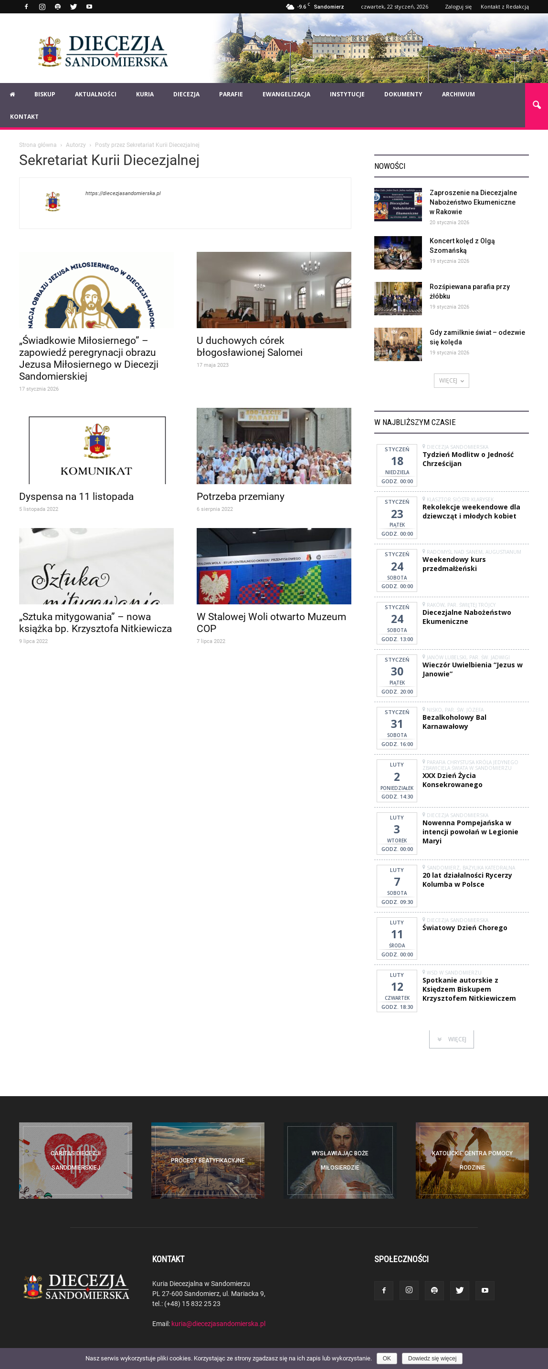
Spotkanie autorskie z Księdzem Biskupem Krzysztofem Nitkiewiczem (469, 989)
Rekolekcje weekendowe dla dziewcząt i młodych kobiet (471, 511)
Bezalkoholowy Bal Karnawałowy (454, 722)
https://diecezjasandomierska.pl (123, 193)
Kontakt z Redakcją (505, 6)
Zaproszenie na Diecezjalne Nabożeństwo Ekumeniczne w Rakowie (473, 202)
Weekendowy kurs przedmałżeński (454, 564)
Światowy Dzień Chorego (464, 927)
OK (387, 1358)
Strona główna (38, 144)
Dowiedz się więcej (432, 1358)
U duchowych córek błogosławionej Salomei (250, 346)
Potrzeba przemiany (241, 496)
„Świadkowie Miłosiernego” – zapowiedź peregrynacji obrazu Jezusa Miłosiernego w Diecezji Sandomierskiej (88, 358)
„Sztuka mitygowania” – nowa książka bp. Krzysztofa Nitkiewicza (95, 622)
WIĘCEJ (451, 380)
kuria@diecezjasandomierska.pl (218, 1323)
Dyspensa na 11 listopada (76, 496)
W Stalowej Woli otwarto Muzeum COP (271, 622)
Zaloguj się (458, 6)
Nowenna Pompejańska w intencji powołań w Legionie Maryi (470, 831)
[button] (536, 105)
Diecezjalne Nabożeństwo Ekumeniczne (466, 617)
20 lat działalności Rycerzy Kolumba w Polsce (467, 880)
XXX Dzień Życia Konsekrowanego (452, 780)
